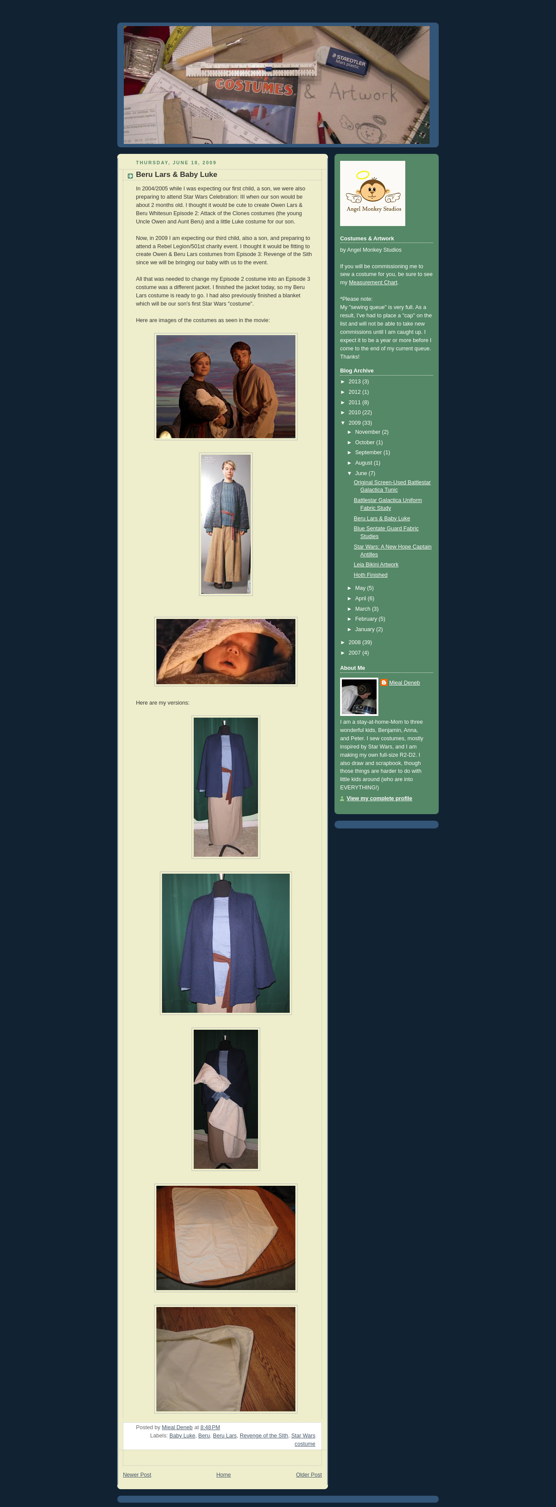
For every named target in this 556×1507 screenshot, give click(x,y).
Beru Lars (225, 1436)
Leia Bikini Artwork (376, 565)
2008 (356, 642)
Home (223, 1475)
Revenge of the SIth (264, 1436)
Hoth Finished (371, 575)
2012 (356, 392)
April (361, 598)
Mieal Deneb (404, 683)
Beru (204, 1436)
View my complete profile (379, 798)
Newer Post (137, 1475)
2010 (356, 412)
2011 (356, 402)
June (362, 473)
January (365, 629)
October (365, 442)
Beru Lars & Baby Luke (382, 519)
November (368, 432)
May (361, 588)
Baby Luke (182, 1436)
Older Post (309, 1475)
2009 (356, 423)
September (369, 452)
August (364, 463)
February (367, 619)
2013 (356, 382)
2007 (356, 653)
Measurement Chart (373, 282)
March (363, 609)
